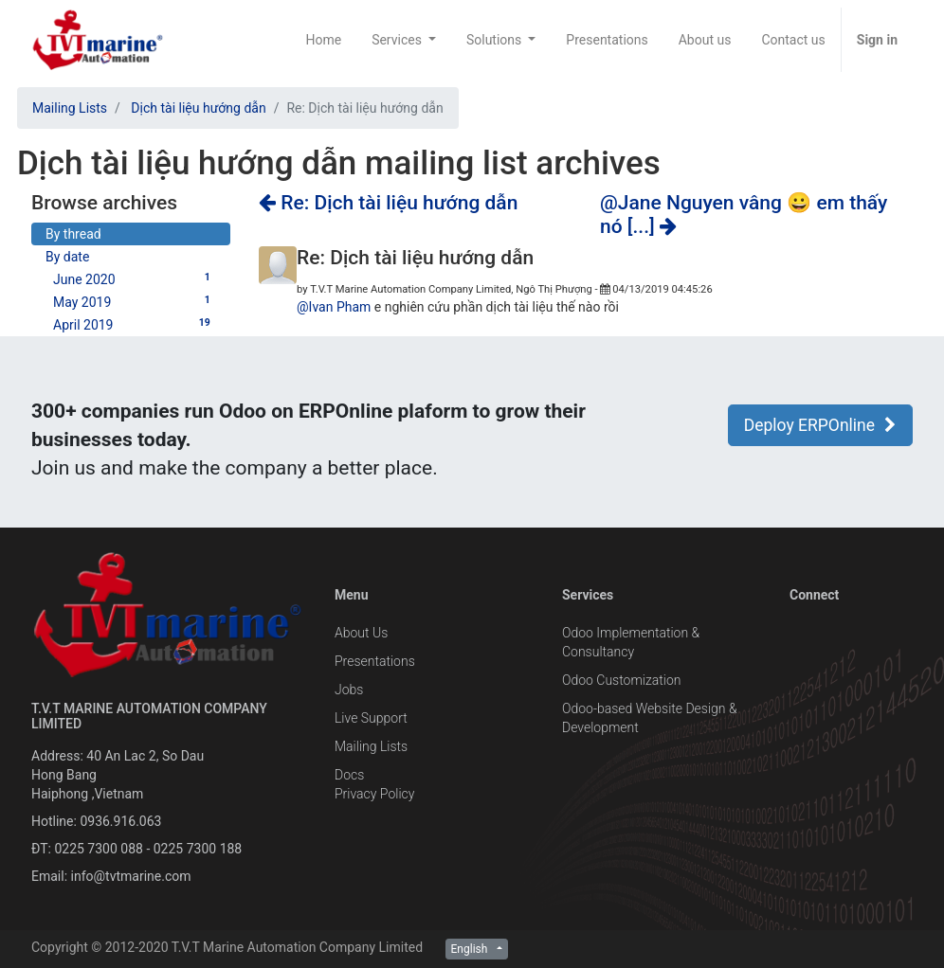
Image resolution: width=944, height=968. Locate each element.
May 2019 (134, 301)
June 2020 (134, 278)
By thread (73, 234)
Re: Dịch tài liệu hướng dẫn (388, 202)
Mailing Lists (69, 108)
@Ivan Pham (334, 306)
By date (67, 256)
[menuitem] (323, 40)
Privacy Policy (374, 793)
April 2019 (134, 323)
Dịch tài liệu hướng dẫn (198, 108)
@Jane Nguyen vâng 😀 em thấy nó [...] (743, 214)
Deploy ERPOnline (820, 425)
